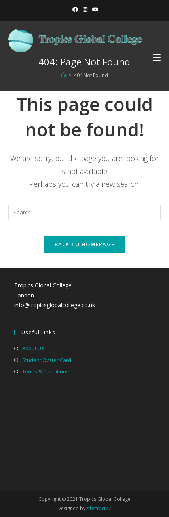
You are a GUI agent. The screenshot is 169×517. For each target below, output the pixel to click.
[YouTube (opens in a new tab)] (94, 9)
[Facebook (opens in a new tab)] (75, 9)
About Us (33, 348)
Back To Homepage (85, 244)
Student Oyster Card (46, 360)
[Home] (63, 75)
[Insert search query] (84, 212)
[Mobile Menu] (154, 57)
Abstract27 (99, 508)
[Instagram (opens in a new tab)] (85, 9)
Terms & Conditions (45, 371)
